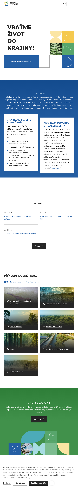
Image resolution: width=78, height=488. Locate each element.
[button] (52, 483)
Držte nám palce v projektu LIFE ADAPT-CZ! (57, 217)
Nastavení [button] (7, 483)
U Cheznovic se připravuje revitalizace (20, 234)
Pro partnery (55, 168)
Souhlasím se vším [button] (38, 483)
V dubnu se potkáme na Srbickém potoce (18, 217)
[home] (11, 4)
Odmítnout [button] (20, 483)
